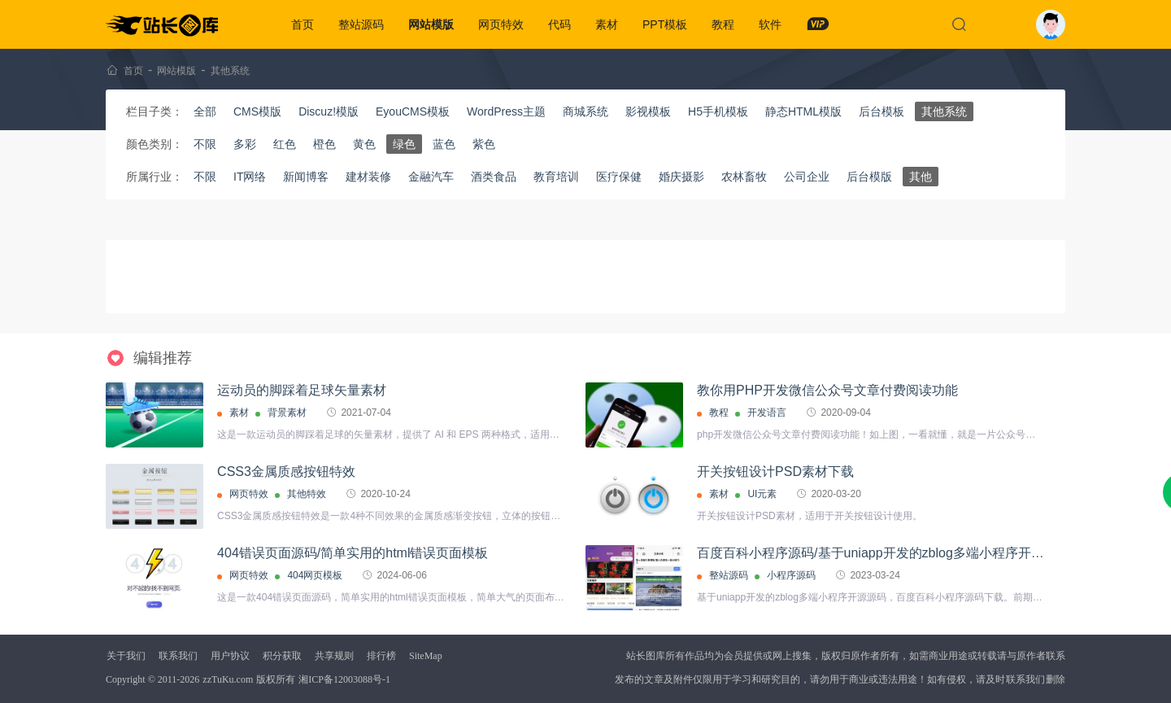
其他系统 (230, 70)
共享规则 (334, 656)
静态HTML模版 (803, 111)
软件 (770, 24)
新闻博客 (306, 176)
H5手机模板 (718, 111)
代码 (559, 24)
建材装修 (368, 176)
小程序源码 (791, 575)
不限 (205, 144)
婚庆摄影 (681, 176)
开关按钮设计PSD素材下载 (775, 471)
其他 (920, 176)
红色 (284, 144)
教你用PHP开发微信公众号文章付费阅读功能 (827, 390)
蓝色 (444, 144)
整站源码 (361, 24)
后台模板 (881, 111)
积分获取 (282, 656)
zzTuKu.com (227, 679)
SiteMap (425, 656)
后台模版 (869, 176)
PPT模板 (664, 24)
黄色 (364, 144)
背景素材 (287, 412)
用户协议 (230, 656)
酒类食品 (493, 176)
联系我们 (178, 656)
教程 (723, 24)
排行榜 (381, 656)
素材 (606, 24)
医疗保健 (619, 176)
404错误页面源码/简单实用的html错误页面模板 (352, 553)
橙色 (324, 144)
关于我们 (126, 656)
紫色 (483, 144)
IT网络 (249, 176)
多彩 (244, 144)
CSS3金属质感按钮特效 (286, 471)
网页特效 (501, 24)
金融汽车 (431, 176)
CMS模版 (257, 111)
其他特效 (306, 494)
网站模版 (431, 24)
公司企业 (806, 176)
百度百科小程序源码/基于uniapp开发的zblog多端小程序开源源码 (883, 553)
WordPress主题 (506, 111)
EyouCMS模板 (413, 111)
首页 (302, 24)
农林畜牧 (744, 176)
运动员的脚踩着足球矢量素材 (301, 390)
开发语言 (766, 412)
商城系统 (585, 111)
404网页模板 (314, 575)
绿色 (404, 144)
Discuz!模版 (328, 111)
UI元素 (762, 494)
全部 (205, 111)
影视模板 (648, 111)
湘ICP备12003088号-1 (344, 679)
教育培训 (556, 176)
